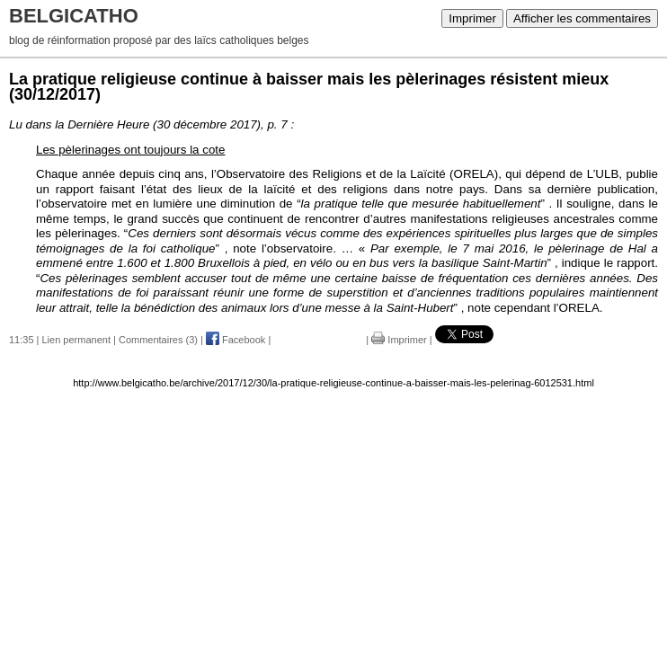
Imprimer (472, 18)
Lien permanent (76, 339)
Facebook (235, 339)
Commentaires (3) (158, 339)
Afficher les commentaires (582, 18)
